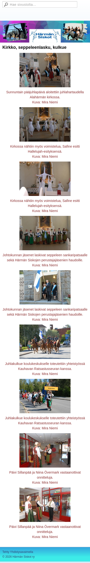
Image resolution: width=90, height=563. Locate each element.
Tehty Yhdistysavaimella (17, 552)
